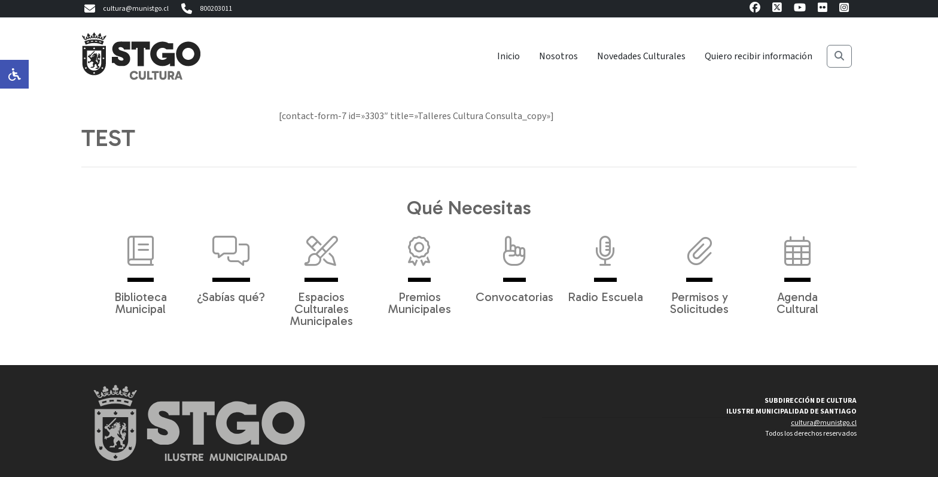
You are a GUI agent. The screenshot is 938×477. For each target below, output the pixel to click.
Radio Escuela (605, 263)
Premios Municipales (419, 269)
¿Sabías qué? (231, 263)
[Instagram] (844, 9)
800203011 (205, 9)
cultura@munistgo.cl (125, 9)
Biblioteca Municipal (140, 269)
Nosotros (558, 56)
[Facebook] (755, 9)
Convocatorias (514, 263)
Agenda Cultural (797, 269)
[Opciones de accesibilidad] (14, 74)
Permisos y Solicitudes (699, 269)
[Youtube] (800, 9)
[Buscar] (839, 56)
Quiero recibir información (758, 56)
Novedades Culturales (641, 56)
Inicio (508, 56)
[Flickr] (822, 9)
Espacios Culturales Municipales (321, 275)
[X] (777, 9)
